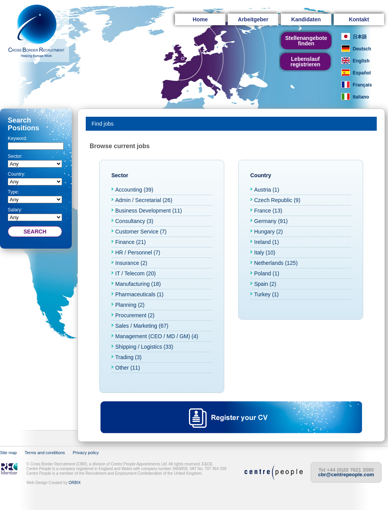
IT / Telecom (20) (135, 273)
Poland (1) (266, 273)
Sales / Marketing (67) (141, 326)
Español (362, 73)
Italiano (361, 97)
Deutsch (362, 49)
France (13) (268, 210)
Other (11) (127, 368)
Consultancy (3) (134, 221)
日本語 (360, 37)
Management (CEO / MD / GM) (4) (156, 336)
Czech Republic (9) (277, 200)
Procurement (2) (134, 315)
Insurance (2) (131, 263)
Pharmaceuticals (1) (139, 294)
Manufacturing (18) (138, 284)
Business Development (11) (148, 210)
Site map (8, 452)
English (361, 61)
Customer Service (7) (140, 231)
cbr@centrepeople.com (346, 474)
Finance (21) (130, 242)
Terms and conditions (44, 452)
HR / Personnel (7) (137, 252)
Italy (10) (264, 252)
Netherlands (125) (276, 263)
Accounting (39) (134, 190)
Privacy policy (86, 452)
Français (362, 85)
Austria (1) (266, 190)
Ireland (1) (266, 242)
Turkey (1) (266, 294)
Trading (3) (128, 357)
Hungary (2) (268, 231)
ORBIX (75, 483)
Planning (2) (130, 305)
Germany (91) (271, 221)
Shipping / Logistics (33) (144, 347)
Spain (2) (265, 284)
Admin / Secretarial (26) (143, 200)
